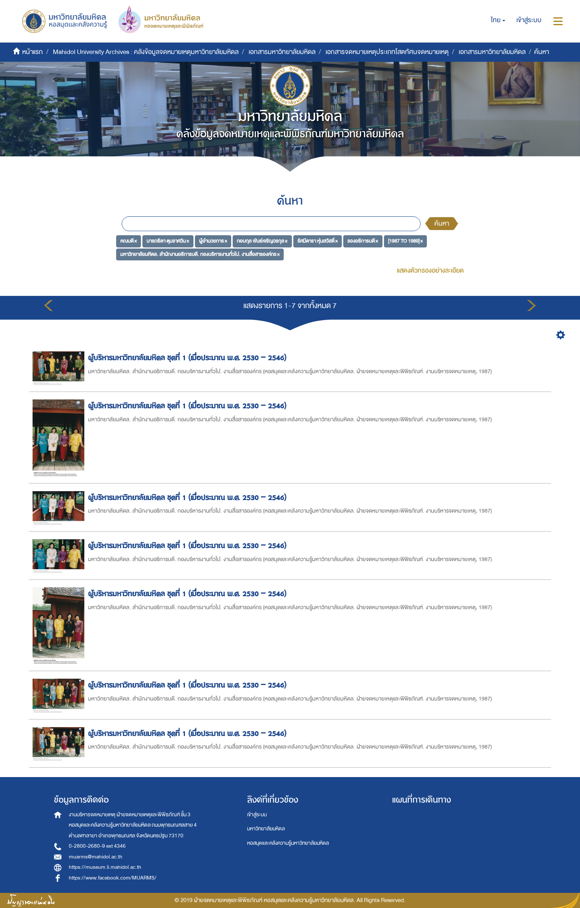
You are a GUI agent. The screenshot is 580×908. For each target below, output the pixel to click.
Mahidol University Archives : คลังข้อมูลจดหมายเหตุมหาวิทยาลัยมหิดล (146, 52)
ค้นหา (441, 223)
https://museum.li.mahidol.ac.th (105, 867)
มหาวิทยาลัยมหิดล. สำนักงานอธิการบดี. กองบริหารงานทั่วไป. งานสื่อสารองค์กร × (200, 254)
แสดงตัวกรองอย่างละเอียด (430, 270)
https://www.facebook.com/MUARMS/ (112, 877)
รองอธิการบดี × (362, 241)
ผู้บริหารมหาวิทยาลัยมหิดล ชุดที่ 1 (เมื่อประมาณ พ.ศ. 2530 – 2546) (188, 358)
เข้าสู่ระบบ (257, 814)
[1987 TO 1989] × (405, 241)
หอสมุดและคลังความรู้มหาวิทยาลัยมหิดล (288, 843)
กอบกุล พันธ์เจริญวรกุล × (262, 241)
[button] (498, 20)
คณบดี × (128, 241)
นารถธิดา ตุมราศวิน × (167, 241)
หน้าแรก (32, 52)
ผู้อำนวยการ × (213, 241)
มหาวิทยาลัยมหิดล (266, 828)
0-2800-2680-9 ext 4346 (97, 846)
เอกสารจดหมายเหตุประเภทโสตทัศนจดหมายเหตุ (387, 52)
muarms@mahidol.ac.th (95, 856)
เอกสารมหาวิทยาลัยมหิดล (282, 52)
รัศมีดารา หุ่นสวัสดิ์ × (317, 241)
